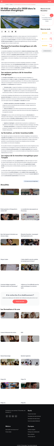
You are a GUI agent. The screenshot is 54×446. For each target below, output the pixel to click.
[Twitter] (10, 414)
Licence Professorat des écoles (8, 330)
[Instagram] (16, 414)
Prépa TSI (23, 377)
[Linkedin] (13, 414)
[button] (2, 31)
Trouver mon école (20, 299)
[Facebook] (7, 414)
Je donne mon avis (47, 50)
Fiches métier (8, 430)
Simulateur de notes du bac (34, 417)
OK (51, 15)
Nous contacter (31, 432)
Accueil (7, 4)
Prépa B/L (23, 401)
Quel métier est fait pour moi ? (12, 427)
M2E (22, 330)
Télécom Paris (50, 45)
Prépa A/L (3, 401)
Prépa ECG (3, 377)
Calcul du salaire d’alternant (34, 419)
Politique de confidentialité (33, 430)
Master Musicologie (5, 354)
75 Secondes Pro (31, 434)
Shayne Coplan (4, 259)
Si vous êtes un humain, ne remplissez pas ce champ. (47, 19)
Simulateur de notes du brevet (34, 414)
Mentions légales (31, 427)
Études (11, 4)
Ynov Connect (50, 38)
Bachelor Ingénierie (25, 354)
